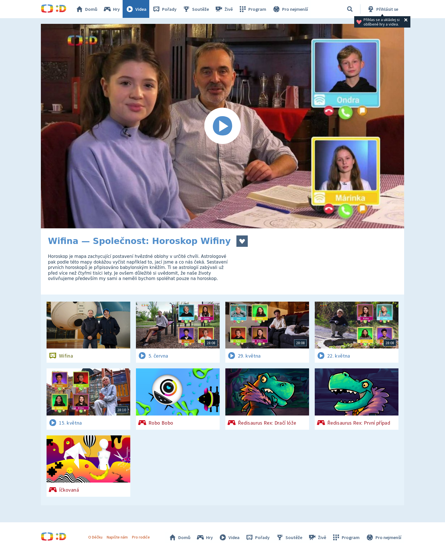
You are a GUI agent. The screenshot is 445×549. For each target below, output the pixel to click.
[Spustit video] (222, 126)
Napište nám (117, 537)
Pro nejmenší (290, 9)
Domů (86, 9)
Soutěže (195, 9)
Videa (136, 9)
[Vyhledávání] (350, 9)
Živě (224, 9)
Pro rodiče (141, 537)
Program (252, 9)
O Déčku (95, 537)
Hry (111, 9)
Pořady (164, 9)
